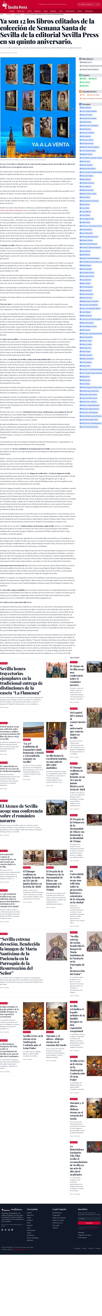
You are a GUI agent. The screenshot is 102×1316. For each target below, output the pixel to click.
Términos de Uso (57, 1223)
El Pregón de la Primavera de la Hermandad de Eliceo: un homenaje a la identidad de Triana (55, 880)
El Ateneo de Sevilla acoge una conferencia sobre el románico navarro (77, 675)
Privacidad (77, 1248)
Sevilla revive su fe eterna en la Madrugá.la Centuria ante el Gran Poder (33, 1042)
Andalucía (37, 11)
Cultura (80, 11)
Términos (91, 1248)
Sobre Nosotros (57, 1213)
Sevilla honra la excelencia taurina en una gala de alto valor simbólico (56, 761)
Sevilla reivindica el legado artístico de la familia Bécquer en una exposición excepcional (9, 1011)
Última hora (20, 11)
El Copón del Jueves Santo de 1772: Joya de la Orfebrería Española (10, 768)
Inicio (1, 14)
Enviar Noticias (82, 1237)
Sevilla (29, 11)
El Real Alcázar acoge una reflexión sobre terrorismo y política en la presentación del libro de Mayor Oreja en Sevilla (10, 732)
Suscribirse (89, 1223)
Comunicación (70, 11)
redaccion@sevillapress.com (21, 1249)
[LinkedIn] (12, 1230)
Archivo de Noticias (32, 1238)
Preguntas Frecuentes (84, 1235)
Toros (61, 11)
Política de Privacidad (58, 1218)
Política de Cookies (58, 1220)
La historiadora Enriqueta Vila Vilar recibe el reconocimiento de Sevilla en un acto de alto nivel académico (9, 1050)
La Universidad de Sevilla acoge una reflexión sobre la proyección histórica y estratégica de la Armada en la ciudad (10, 900)
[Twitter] (6, 1230)
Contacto (55, 1228)
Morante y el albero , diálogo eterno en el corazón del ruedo (56, 1040)
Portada (11, 11)
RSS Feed (30, 1240)
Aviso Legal (55, 1225)
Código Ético (56, 1215)
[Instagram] (9, 1230)
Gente (46, 11)
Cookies (84, 1248)
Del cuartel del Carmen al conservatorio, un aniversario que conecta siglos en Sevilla (8, 860)
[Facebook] (2, 1230)
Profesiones (89, 11)
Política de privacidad (91, 1228)
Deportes (53, 11)
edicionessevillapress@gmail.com (13, 210)
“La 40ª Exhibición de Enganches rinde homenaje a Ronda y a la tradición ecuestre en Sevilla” (33, 752)
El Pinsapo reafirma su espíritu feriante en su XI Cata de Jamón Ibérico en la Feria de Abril (33, 879)
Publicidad (81, 1232)
